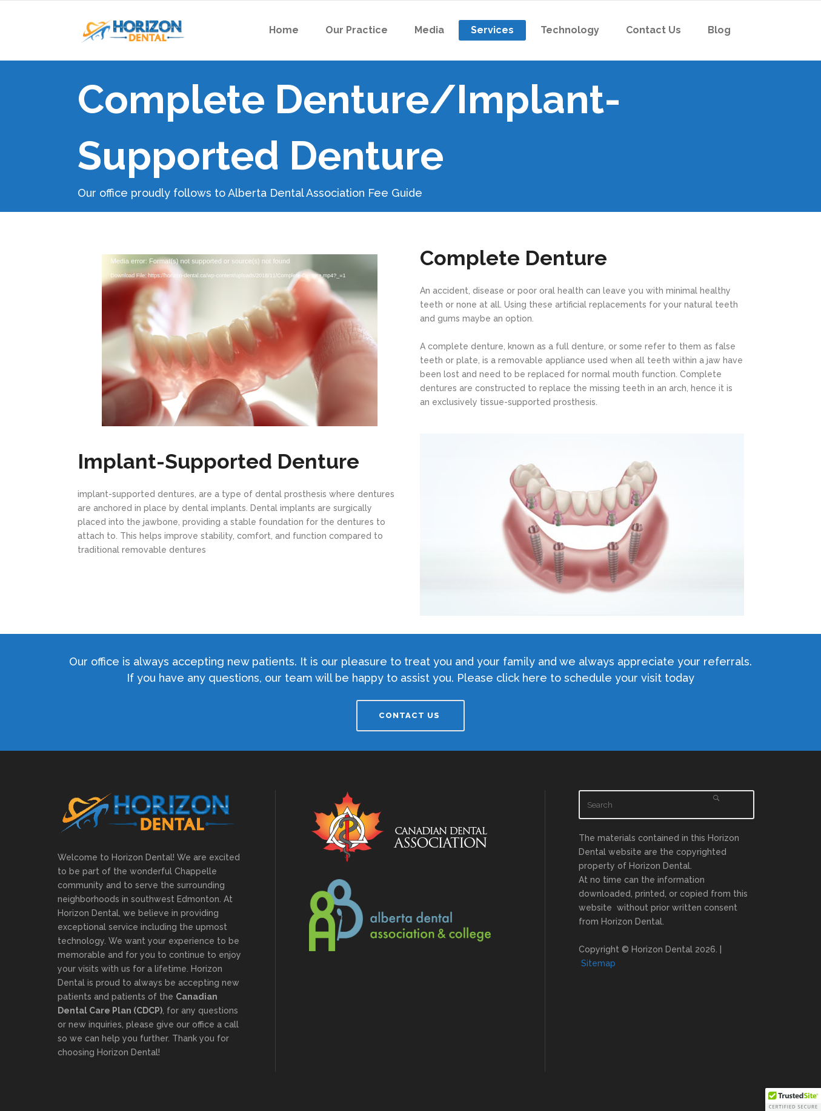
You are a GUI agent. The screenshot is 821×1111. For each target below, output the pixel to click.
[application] (239, 331)
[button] (793, 1099)
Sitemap (598, 963)
